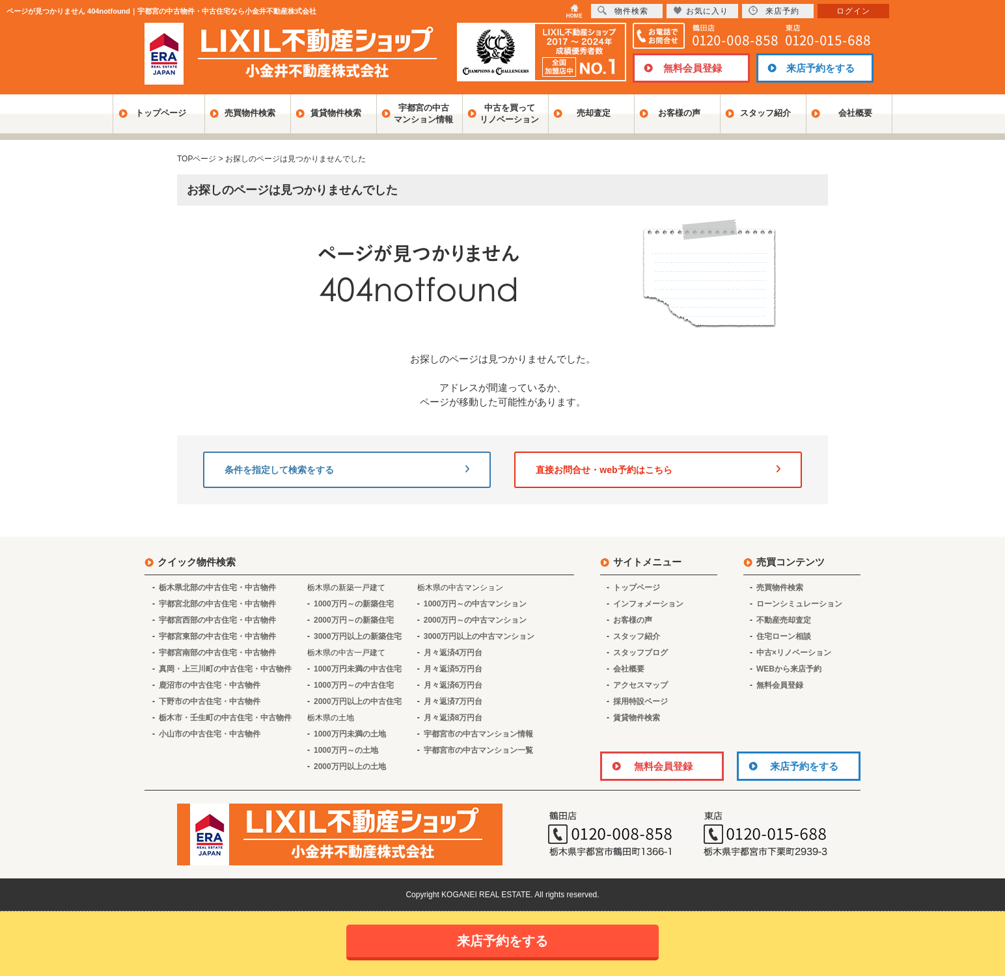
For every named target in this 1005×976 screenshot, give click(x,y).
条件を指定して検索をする (347, 470)
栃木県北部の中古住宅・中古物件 (217, 587)
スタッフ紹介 (765, 113)
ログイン (853, 11)
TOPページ (196, 158)
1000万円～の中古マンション (475, 603)
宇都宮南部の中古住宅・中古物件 (217, 652)
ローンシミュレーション (799, 603)
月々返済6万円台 (453, 685)
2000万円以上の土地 (350, 766)
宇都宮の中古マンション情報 (423, 113)
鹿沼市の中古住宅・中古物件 (209, 685)
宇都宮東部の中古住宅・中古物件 (217, 636)
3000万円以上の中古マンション (479, 636)
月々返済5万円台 (453, 668)
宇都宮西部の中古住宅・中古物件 (217, 620)
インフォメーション (648, 603)
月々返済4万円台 (453, 652)
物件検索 (623, 11)
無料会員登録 (692, 68)
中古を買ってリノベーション (509, 113)
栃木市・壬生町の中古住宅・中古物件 (225, 717)
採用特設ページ (640, 701)
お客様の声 (679, 113)
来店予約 (774, 11)
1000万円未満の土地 (350, 734)
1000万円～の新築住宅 (354, 603)
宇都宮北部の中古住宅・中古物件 (217, 603)
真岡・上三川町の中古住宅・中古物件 (225, 668)
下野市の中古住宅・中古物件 (209, 701)
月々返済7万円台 (453, 701)
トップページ (160, 113)
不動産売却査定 (783, 620)
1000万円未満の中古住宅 (358, 668)
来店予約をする (820, 68)
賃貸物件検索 (335, 113)
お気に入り (700, 11)
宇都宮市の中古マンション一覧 (478, 750)
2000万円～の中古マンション (475, 620)
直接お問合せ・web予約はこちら (658, 470)
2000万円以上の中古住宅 (358, 701)
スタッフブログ (640, 652)
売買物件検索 (250, 113)
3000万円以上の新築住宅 (358, 636)
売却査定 (594, 113)
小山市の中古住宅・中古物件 (209, 734)
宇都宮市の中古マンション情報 (478, 734)
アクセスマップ (640, 685)
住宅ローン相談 (783, 636)
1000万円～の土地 (346, 750)
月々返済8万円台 (453, 717)
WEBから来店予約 (788, 668)
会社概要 (855, 113)
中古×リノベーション (793, 652)
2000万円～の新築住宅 (354, 620)
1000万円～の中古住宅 (354, 685)
